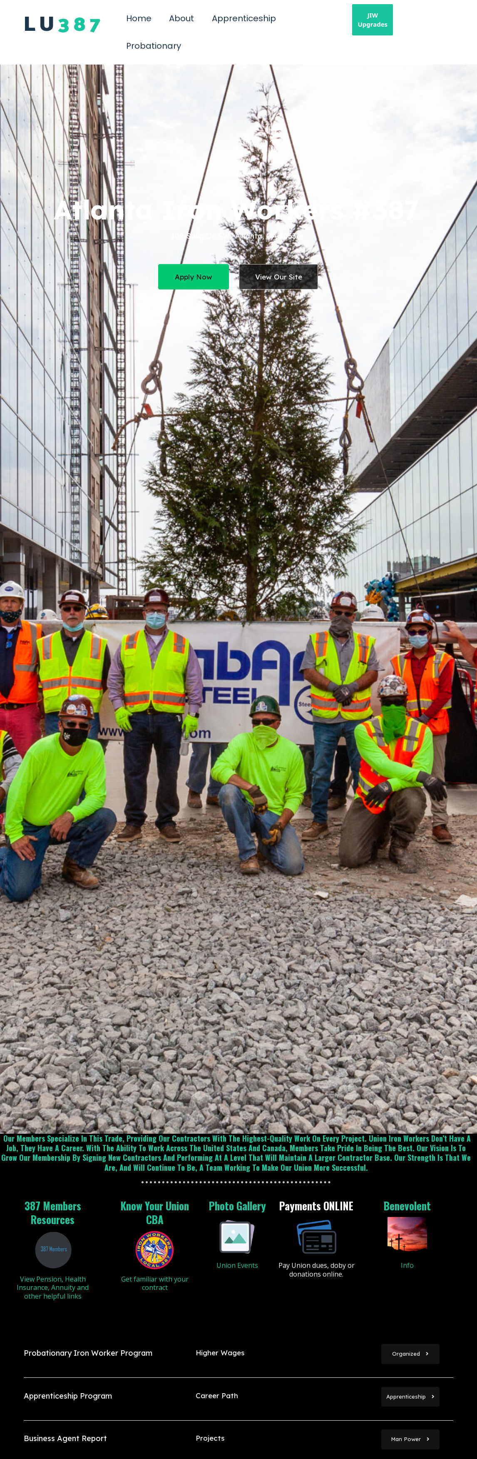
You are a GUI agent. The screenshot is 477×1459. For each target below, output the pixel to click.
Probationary (153, 46)
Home (139, 18)
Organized (410, 1353)
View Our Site (278, 276)
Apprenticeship (244, 18)
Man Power (410, 1439)
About (181, 18)
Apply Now (193, 276)
